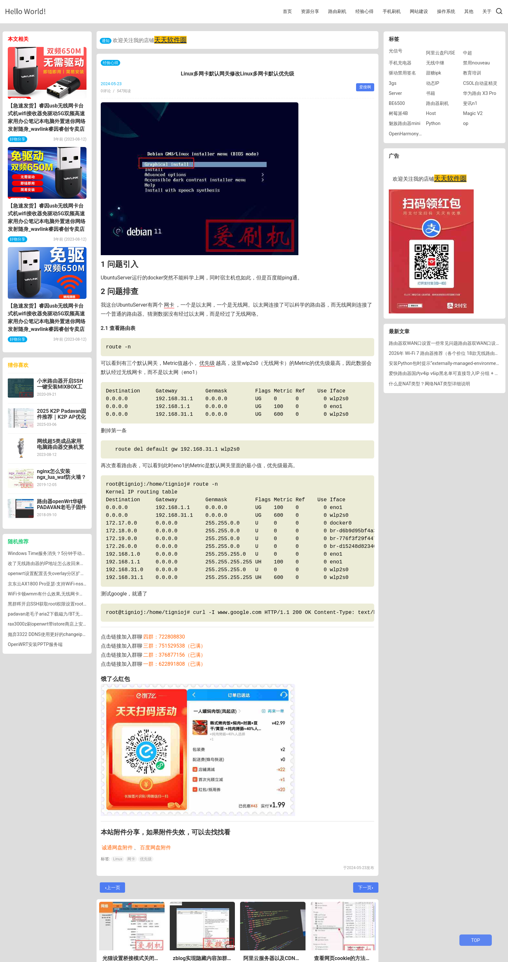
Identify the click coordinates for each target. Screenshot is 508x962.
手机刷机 (392, 11)
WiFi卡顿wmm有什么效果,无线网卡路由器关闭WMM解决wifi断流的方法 (80, 594)
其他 (468, 11)
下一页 (365, 887)
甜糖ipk (433, 73)
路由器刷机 (437, 103)
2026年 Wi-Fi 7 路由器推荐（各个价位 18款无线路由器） (446, 353)
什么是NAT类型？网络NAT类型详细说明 (429, 384)
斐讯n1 (470, 103)
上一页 (113, 887)
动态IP (432, 83)
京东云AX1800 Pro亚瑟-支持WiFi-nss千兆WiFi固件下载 (64, 584)
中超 (467, 53)
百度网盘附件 (155, 847)
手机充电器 (400, 63)
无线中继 (435, 63)
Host (431, 113)
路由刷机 (337, 11)
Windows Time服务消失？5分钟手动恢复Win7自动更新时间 (68, 553)
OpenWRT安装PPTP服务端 (35, 644)
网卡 (169, 305)
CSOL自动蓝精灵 (480, 83)
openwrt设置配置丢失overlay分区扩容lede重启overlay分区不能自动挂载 (81, 573)
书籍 (430, 93)
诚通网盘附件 (117, 847)
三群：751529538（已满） (174, 646)
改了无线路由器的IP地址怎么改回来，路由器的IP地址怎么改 (69, 563)
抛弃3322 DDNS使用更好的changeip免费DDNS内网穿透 (65, 634)
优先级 (207, 363)
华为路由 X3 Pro (479, 93)
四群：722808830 (164, 637)
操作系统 (446, 11)
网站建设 (419, 11)
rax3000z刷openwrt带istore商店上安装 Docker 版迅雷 (63, 624)
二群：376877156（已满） (174, 655)
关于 (486, 11)
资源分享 (310, 11)
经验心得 (364, 11)
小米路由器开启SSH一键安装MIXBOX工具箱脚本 (60, 387)
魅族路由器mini (405, 123)
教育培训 (472, 73)
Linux (117, 859)
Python (433, 123)
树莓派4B (398, 113)
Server (395, 93)
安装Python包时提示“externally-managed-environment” (445, 363)
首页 (287, 11)
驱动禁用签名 (402, 73)
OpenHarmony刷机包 (410, 134)
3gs (393, 83)
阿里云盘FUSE (440, 53)
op (465, 123)
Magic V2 (472, 113)
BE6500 (397, 103)
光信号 (395, 51)
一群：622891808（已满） (174, 664)
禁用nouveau (476, 63)
